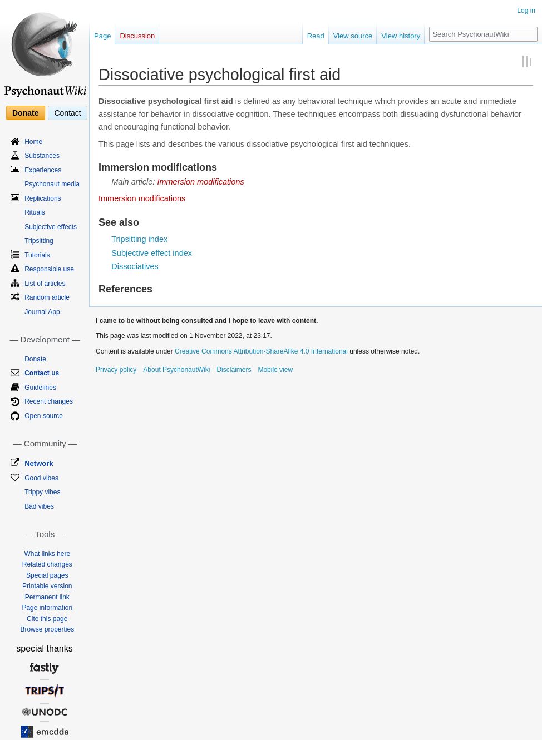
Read (315, 36)
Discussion (137, 36)
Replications (42, 198)
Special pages (47, 575)
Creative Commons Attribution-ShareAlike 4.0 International (261, 351)
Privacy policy (116, 370)
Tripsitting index (139, 239)
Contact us (41, 373)
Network (38, 463)
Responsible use (49, 269)
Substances (42, 156)
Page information (47, 608)
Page (102, 36)
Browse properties (47, 629)
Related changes (47, 564)
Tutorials (37, 255)
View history (400, 36)
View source (353, 36)
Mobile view (275, 370)
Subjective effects (50, 227)
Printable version (47, 586)
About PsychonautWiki (176, 370)
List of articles (44, 283)
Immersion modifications (200, 181)
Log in (526, 10)
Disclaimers (233, 370)
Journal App (42, 312)
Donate (25, 112)
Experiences (42, 170)
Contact (67, 112)
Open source (43, 416)
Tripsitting (38, 241)
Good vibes (41, 478)
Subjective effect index (151, 253)
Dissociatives (135, 266)
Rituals (34, 212)
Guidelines (40, 387)
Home (33, 142)
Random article (47, 297)
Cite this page (47, 619)
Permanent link (47, 597)
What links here (47, 554)
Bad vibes (39, 506)
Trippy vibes (42, 492)
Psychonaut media (52, 184)
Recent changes (48, 401)
